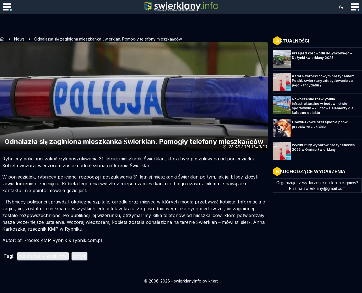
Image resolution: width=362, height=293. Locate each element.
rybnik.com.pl (87, 240)
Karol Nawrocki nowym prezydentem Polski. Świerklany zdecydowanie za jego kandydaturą (323, 80)
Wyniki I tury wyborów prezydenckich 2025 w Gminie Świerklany (323, 147)
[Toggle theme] (341, 7)
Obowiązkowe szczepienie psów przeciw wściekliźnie (320, 124)
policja (79, 256)
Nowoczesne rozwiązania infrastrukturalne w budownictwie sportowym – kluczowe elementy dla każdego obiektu (322, 106)
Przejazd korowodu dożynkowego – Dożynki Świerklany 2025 (322, 55)
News (19, 39)
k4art (213, 281)
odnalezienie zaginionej (43, 256)
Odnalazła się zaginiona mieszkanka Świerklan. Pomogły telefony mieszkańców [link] (108, 39)
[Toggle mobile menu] (7, 7)
